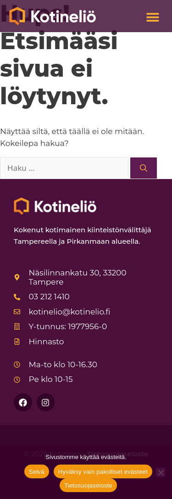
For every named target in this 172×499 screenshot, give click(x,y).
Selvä (36, 471)
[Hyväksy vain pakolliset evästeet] (160, 472)
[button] (152, 17)
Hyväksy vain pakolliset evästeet (103, 471)
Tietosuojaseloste (88, 485)
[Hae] (143, 168)
